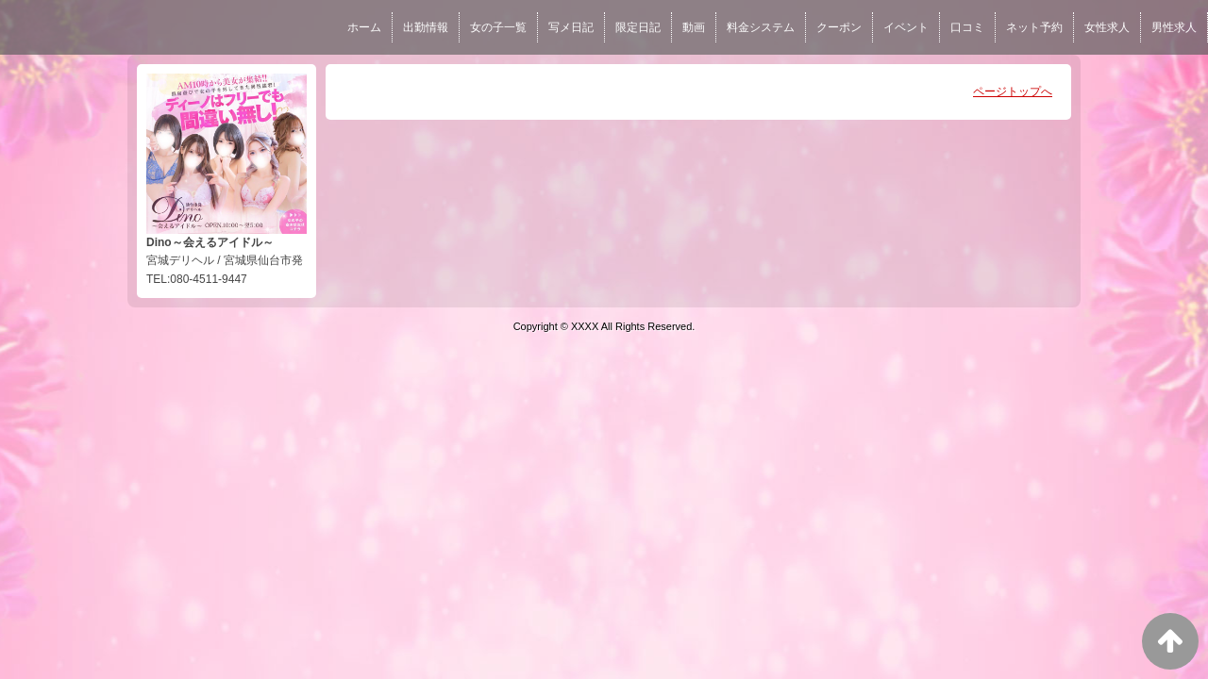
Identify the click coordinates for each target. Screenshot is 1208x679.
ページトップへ (1012, 91)
